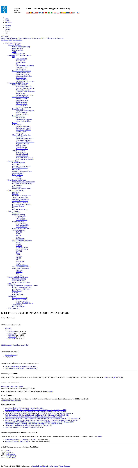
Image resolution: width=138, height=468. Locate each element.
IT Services (11, 284)
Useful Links (20, 133)
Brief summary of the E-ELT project (16, 439)
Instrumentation (21, 62)
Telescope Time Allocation (20, 97)
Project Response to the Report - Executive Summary (21, 368)
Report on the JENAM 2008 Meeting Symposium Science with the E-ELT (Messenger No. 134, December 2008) (39, 422)
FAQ (13, 208)
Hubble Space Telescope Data (21, 195)
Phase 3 (14, 123)
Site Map (7, 29)
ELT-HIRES (12, 337)
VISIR (18, 260)
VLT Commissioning (18, 230)
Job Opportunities (13, 308)
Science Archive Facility (15, 190)
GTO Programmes (21, 105)
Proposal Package (21, 112)
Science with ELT (21, 59)
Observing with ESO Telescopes (18, 83)
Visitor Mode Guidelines (23, 121)
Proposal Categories (22, 114)
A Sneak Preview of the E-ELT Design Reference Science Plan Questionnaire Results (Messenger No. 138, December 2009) (43, 418)
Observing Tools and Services (21, 135)
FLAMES (19, 232)
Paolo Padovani (37, 466)
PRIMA (18, 235)
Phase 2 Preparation (18, 116)
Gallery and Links (21, 67)
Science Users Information (9, 38)
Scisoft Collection (17, 173)
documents (49, 391)
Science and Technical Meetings (18, 277)
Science (7, 20)
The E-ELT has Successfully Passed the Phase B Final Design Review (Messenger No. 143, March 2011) (37, 415)
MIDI (18, 253)
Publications (12, 296)
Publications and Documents (54, 38)
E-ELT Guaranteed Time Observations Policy (15, 345)
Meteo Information (22, 149)
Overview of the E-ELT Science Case (16, 441)
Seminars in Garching (19, 279)
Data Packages (16, 187)
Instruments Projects (22, 74)
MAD (18, 263)
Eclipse (18, 176)
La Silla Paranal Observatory (21, 46)
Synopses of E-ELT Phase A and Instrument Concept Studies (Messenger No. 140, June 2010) (33, 417)
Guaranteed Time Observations (25, 91)
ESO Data (15, 194)
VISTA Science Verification (20, 266)
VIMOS (18, 258)
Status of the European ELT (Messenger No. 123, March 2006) (24, 427)
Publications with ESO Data (24, 95)
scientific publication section (12, 401)
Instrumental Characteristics (24, 138)
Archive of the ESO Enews (24, 303)
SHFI (17, 273)
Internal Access (20, 69)
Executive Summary (11, 355)
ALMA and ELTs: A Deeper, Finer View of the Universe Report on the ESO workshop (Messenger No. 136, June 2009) (41, 420)
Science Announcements (19, 298)
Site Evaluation (10, 454)
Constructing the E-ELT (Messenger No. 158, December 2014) (24, 408)
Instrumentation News (23, 72)
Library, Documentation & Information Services (23, 285)
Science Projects (21, 216)
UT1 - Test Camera (22, 265)
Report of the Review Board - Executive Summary (20, 366)
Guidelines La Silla (22, 156)
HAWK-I (19, 251)
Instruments (9, 452)
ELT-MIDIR (12, 335)
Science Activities (13, 211)
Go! (6, 33)
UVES (18, 237)
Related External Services (20, 202)
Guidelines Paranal (22, 154)
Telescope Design (11, 456)
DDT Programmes (21, 104)
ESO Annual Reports (18, 306)
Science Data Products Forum (21, 188)
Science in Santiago (18, 221)
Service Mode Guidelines (24, 119)
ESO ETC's (19, 137)
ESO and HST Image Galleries (21, 204)
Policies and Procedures (19, 85)
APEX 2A (19, 270)
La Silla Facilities (17, 50)
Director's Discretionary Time (25, 88)
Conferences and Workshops (21, 282)
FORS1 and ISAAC (22, 247)
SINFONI (19, 256)
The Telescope (20, 60)
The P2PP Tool (20, 117)
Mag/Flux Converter (22, 143)
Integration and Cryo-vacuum (25, 81)
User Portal (8, 22)
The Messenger (17, 305)
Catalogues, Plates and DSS (20, 199)
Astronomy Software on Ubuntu (22, 171)
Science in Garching (18, 214)
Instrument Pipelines (18, 163)
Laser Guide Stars (21, 79)
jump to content (17, 40)
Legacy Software (17, 175)
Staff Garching (20, 218)
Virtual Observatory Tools (20, 197)
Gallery (100, 436)
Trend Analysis (17, 185)
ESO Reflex (16, 164)
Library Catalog (17, 291)
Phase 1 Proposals (17, 109)
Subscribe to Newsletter (50, 466)
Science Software (13, 161)
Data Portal (15, 192)
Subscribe (8, 25)
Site (17, 64)
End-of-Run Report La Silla (24, 159)
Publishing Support (18, 294)
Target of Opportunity (23, 90)
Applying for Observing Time (25, 111)
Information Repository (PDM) (21, 287)
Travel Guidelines (21, 152)
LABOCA (19, 272)
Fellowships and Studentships (21, 228)
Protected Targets (21, 131)
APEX (14, 52)
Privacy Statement (64, 466)
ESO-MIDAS (16, 169)
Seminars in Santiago (18, 280)
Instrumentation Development (21, 71)
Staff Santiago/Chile (22, 225)
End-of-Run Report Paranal (24, 157)
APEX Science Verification (20, 268)
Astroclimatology (21, 147)
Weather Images (21, 145)
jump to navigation (6, 40)
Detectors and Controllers (24, 76)
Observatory (8, 328)
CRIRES (18, 244)
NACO (18, 234)
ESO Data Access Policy (19, 209)
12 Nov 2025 (5, 36)
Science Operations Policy (24, 86)
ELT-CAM (11, 331)
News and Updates (18, 206)
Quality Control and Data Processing (23, 182)
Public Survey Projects (23, 126)
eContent (15, 292)
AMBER (19, 242)
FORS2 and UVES (22, 249)
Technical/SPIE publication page (114, 377)
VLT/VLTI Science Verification (22, 240)
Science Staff (16, 213)
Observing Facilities (14, 45)
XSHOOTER (20, 239)
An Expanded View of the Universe (12, 386)
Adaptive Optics (21, 78)
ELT (43, 38)
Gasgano (18, 178)
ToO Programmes (21, 102)
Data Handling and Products (17, 180)
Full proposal (9, 356)
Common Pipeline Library (20, 168)
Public (7, 19)
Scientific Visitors (21, 220)
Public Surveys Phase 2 (23, 128)
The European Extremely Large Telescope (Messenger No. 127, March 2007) (28, 425)
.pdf (33, 439)
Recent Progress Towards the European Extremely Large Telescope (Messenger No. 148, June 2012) (35, 411)
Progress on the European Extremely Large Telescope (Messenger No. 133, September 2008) (33, 424)
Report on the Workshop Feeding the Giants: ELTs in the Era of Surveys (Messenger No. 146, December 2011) (39, 413)
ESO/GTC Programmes (23, 107)
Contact (7, 27)
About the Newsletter (22, 301)
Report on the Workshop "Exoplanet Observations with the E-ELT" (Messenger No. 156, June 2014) (35, 410)
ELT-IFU (11, 333)
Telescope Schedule (22, 98)
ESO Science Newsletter (19, 299)
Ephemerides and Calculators (25, 142)
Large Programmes (22, 100)
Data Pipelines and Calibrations (22, 183)
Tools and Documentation (20, 201)
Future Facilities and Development (29, 38)
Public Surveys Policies (23, 130)
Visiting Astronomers (18, 150)
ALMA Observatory (18, 53)
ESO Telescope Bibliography (21, 289)
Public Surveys (20, 93)
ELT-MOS (11, 338)
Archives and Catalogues (23, 140)
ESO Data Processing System (21, 166)
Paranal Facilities (17, 48)
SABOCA (19, 275)
